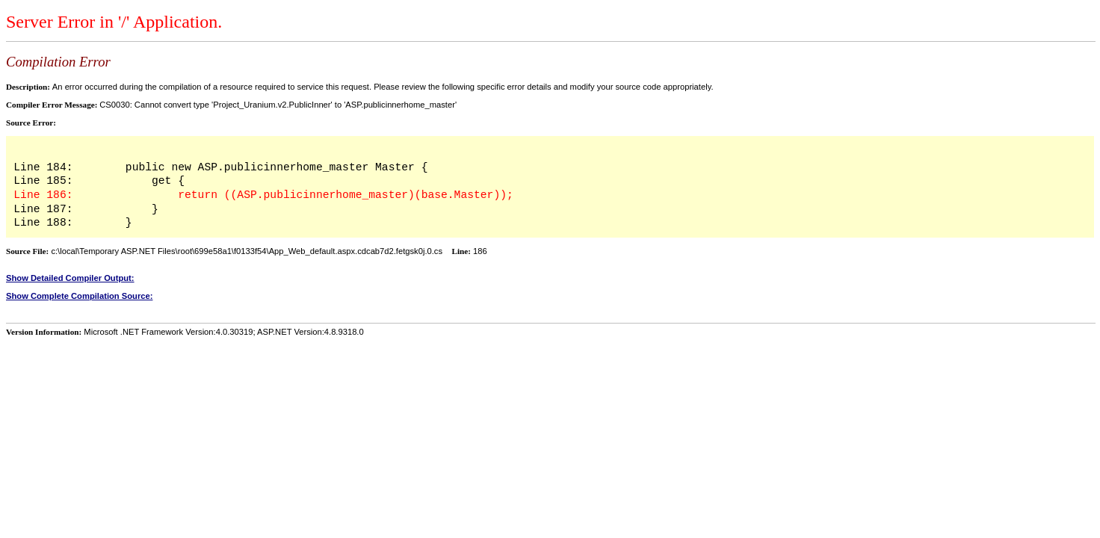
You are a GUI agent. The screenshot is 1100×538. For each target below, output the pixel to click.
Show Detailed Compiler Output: (70, 277)
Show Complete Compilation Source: (79, 295)
